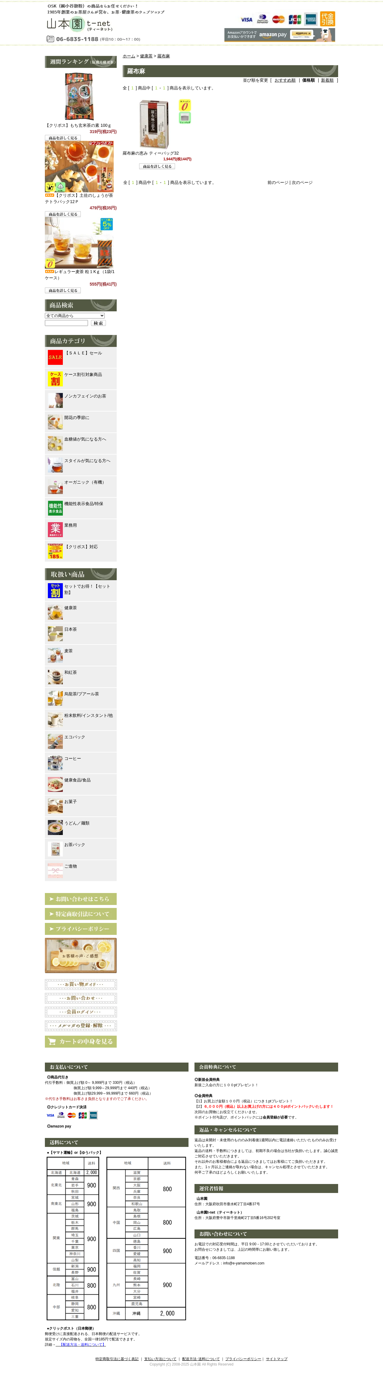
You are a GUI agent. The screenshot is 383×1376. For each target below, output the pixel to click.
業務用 (62, 525)
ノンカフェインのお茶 (77, 396)
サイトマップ (277, 1359)
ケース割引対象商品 (75, 374)
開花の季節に (68, 418)
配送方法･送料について (201, 1359)
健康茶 (146, 56)
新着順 (327, 80)
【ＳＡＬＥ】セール (75, 353)
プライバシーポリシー (243, 1359)
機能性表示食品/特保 (75, 504)
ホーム (129, 56)
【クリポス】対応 (73, 547)
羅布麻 (163, 56)
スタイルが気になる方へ (79, 461)
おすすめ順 (285, 80)
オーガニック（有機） (77, 482)
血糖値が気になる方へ (77, 439)
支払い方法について (160, 1359)
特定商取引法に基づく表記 (117, 1359)
